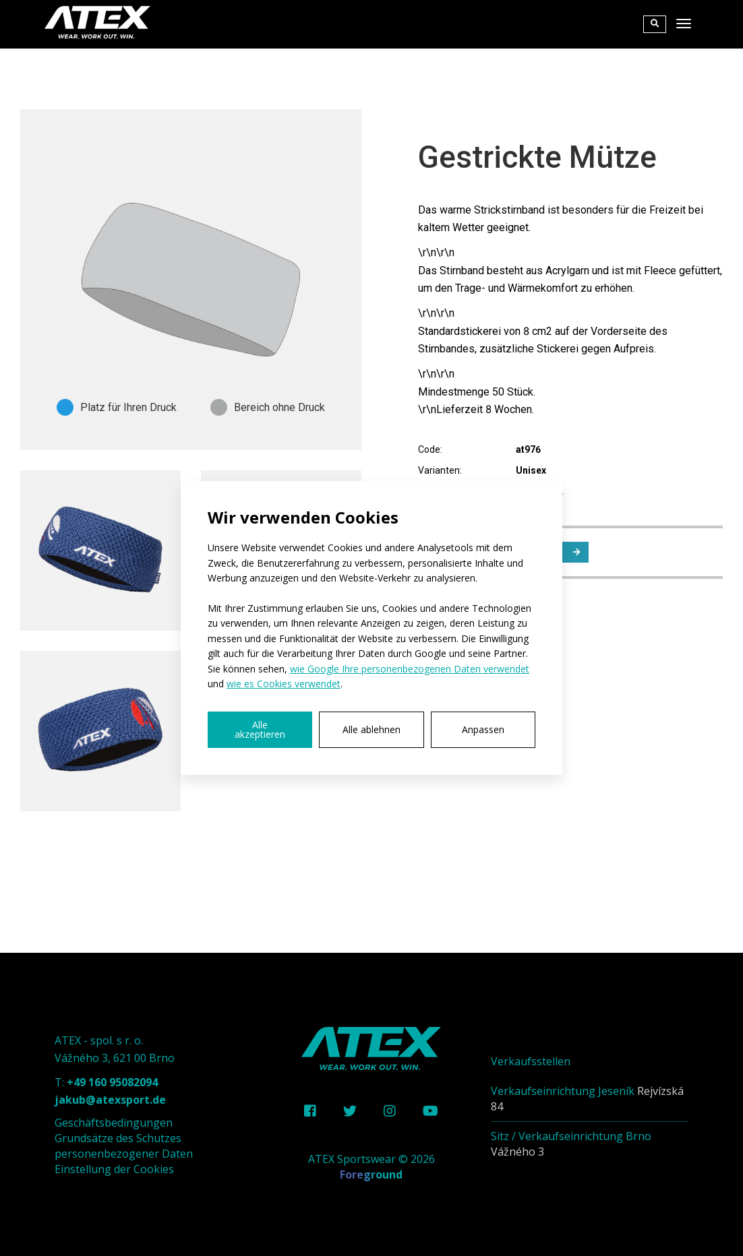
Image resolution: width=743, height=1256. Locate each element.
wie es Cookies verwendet (283, 683)
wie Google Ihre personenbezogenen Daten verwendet (409, 668)
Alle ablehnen (371, 729)
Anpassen (483, 729)
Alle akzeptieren (260, 729)
